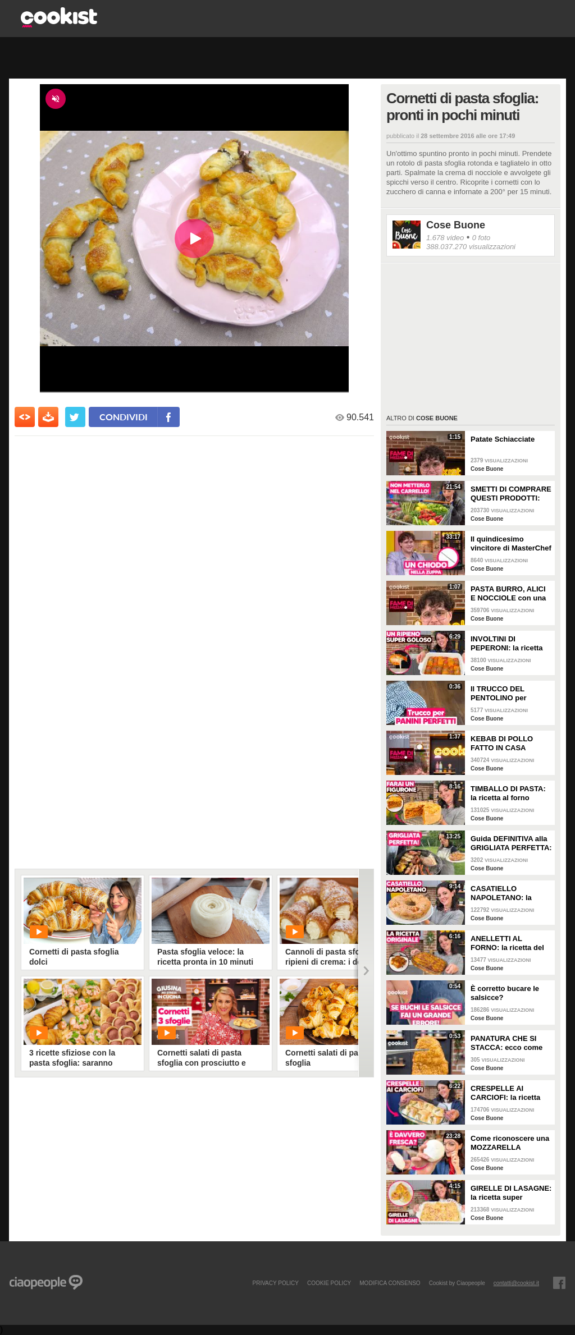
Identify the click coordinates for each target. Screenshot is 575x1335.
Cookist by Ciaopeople (457, 1283)
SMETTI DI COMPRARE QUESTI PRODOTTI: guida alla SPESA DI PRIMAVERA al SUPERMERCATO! (511, 494)
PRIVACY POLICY (275, 1283)
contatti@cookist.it (516, 1283)
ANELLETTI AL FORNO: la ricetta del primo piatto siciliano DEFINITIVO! (507, 943)
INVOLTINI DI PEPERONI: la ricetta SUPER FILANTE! (507, 644)
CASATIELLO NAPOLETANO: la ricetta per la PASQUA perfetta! (508, 893)
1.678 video (445, 237)
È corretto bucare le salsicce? (505, 993)
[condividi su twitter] (75, 417)
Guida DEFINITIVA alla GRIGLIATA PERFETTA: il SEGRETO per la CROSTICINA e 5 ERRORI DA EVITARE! (511, 843)
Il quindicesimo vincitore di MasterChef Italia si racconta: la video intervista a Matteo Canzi (511, 544)
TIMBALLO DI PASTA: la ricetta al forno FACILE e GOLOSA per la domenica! (510, 793)
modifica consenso (389, 1283)
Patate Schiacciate (503, 439)
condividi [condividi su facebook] (123, 416)
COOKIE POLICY (329, 1283)
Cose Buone (455, 225)
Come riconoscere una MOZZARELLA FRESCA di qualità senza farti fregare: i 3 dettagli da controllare (510, 1143)
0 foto (481, 237)
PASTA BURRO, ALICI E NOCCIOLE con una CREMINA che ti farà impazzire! (508, 594)
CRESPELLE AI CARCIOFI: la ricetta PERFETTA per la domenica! (505, 1093)
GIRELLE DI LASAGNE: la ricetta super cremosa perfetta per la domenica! (511, 1193)
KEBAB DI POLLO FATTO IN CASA (502, 743)
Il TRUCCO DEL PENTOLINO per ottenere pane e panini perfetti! (509, 694)
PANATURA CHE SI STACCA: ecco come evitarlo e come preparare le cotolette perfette (508, 1043)
